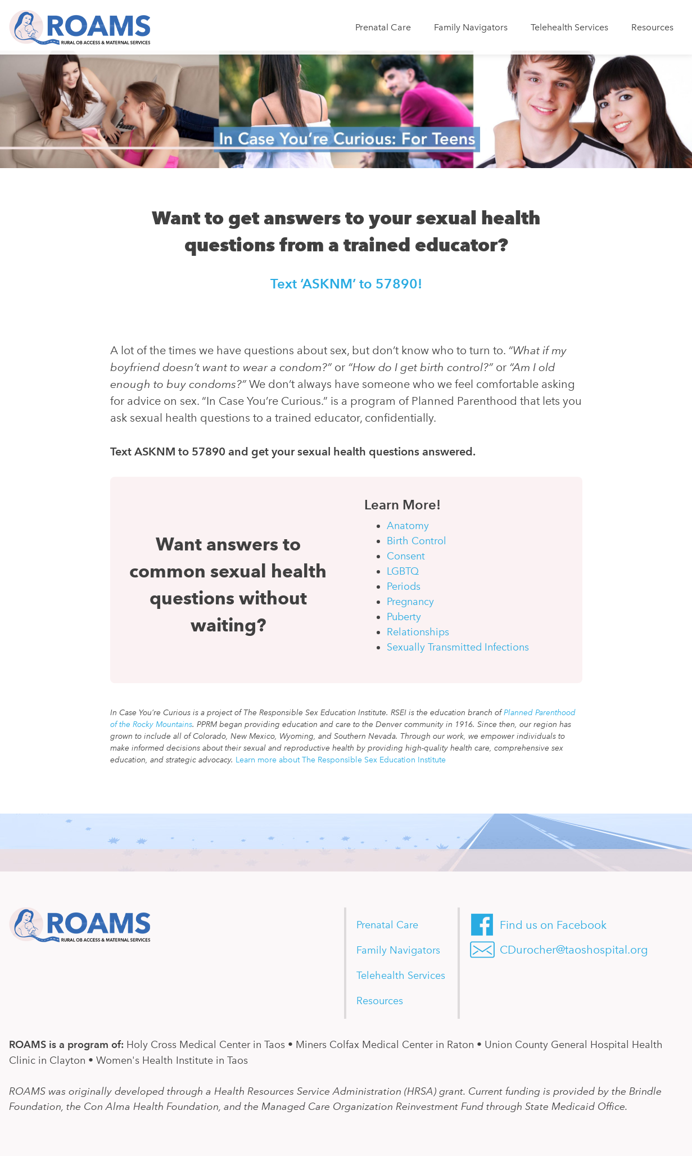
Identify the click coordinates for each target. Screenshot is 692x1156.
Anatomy (408, 526)
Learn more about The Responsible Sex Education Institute (341, 760)
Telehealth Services (569, 27)
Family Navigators (471, 27)
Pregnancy (410, 601)
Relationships (418, 632)
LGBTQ (403, 571)
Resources (652, 27)
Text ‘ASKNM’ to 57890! (346, 284)
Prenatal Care (383, 27)
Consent (406, 556)
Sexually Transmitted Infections (458, 647)
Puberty (404, 617)
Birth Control (416, 541)
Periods (403, 586)
